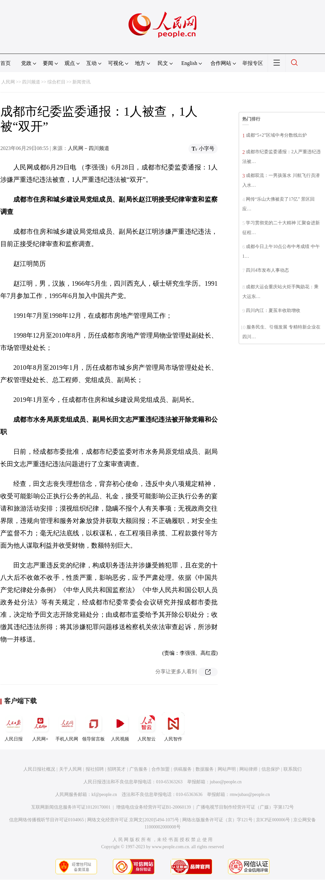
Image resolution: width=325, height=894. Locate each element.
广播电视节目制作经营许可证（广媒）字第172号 (245, 807)
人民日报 (13, 726)
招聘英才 (116, 769)
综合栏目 (56, 82)
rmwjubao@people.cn (250, 794)
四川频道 (31, 82)
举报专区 (252, 63)
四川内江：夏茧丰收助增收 (273, 310)
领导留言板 (93, 726)
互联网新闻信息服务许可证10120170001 (71, 807)
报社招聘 (95, 769)
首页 (5, 63)
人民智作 (173, 726)
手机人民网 (66, 726)
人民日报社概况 (39, 769)
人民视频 (120, 726)
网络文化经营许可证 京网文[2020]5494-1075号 (133, 819)
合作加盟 (160, 769)
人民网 (8, 82)
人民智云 (146, 726)
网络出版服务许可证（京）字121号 (217, 819)
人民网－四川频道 (88, 148)
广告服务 (138, 769)
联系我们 (292, 769)
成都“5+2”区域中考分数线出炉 (276, 135)
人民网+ (40, 726)
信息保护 (270, 769)
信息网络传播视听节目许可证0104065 (46, 819)
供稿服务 (183, 769)
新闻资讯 (81, 82)
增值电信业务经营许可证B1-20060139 (153, 807)
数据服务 (205, 769)
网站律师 (248, 769)
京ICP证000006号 (273, 819)
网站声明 (227, 769)
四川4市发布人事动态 (267, 270)
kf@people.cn (104, 794)
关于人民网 (70, 769)
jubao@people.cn (226, 781)
